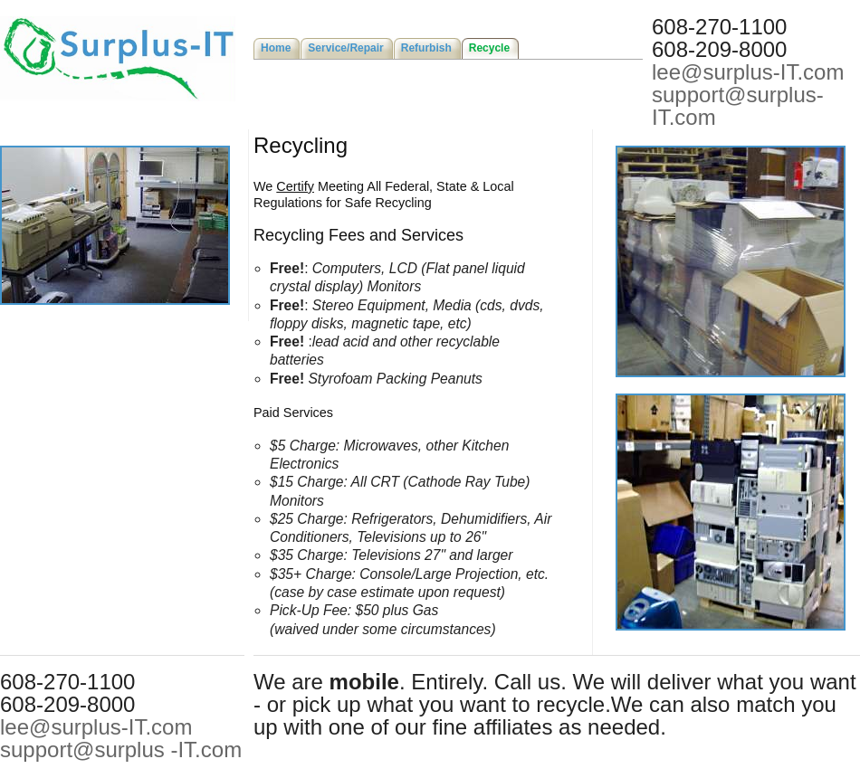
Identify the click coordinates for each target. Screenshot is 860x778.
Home (276, 48)
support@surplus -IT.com (121, 749)
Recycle (489, 48)
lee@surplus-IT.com (748, 72)
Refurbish (426, 48)
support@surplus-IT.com (738, 105)
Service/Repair (345, 48)
